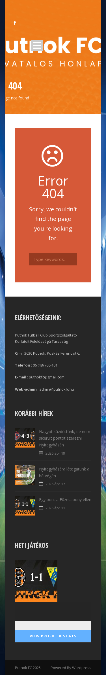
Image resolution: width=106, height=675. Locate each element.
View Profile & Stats (53, 635)
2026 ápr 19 (55, 453)
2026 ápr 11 (55, 507)
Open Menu (37, 45)
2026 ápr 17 (55, 483)
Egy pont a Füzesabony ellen (65, 499)
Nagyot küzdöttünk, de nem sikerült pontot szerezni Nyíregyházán (64, 438)
